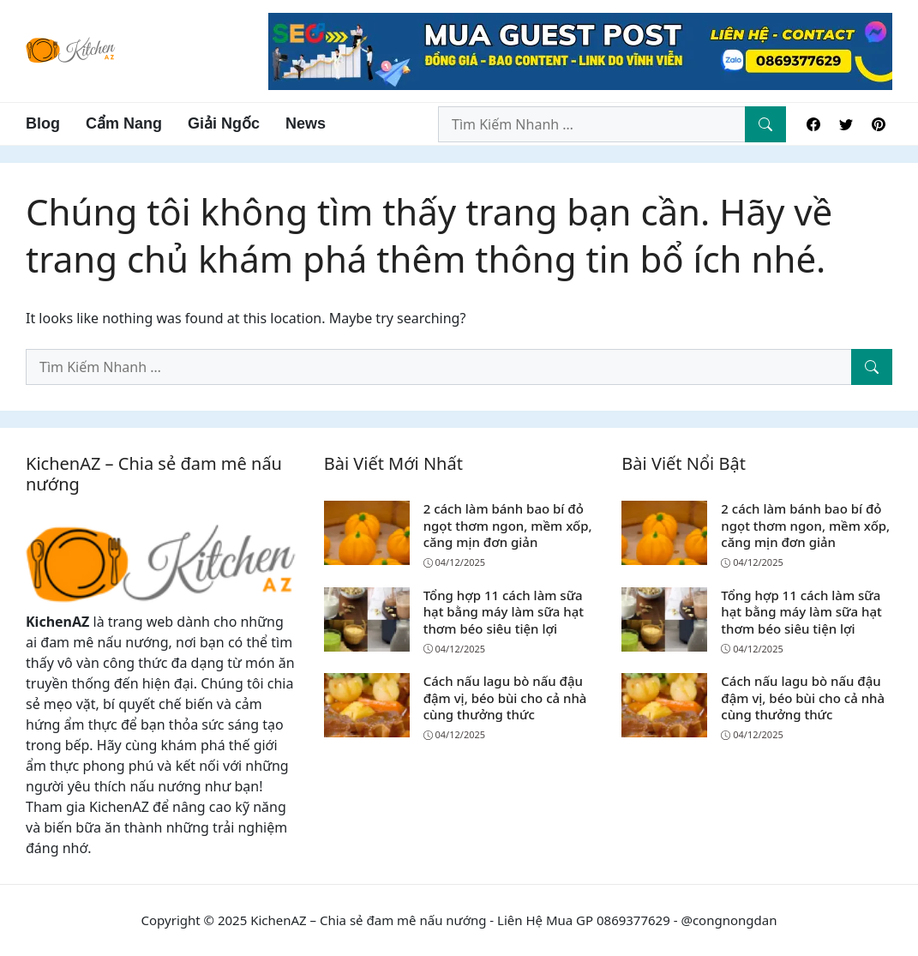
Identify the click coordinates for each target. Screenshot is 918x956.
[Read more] (580, 49)
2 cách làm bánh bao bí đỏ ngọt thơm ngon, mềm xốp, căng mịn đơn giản (507, 525)
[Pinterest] (878, 124)
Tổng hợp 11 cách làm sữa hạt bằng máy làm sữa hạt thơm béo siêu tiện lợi (503, 611)
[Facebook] (813, 124)
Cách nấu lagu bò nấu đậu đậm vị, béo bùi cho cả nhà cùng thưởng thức (505, 697)
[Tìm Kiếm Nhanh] (765, 124)
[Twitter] (846, 124)
